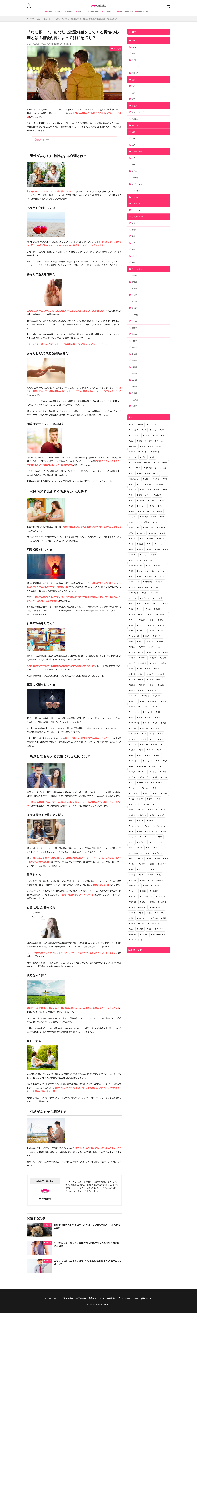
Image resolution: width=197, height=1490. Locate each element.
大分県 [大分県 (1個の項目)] (132, 750)
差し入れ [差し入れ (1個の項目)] (133, 490)
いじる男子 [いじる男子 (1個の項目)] (134, 430)
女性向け (69, 44)
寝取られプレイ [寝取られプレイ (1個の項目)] (161, 566)
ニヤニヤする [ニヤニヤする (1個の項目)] (134, 723)
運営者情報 (68, 1298)
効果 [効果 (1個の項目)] (140, 484)
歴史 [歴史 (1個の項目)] (164, 831)
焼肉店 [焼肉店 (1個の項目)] (163, 663)
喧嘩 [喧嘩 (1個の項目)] (131, 549)
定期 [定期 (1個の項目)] (148, 669)
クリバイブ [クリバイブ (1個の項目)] (134, 788)
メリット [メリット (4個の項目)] (133, 728)
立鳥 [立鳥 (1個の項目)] (149, 566)
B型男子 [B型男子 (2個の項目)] (143, 647)
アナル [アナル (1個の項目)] (155, 587)
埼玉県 (134, 302)
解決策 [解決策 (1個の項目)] (162, 685)
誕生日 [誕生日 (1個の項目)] (147, 479)
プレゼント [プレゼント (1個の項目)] (152, 424)
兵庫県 (134, 367)
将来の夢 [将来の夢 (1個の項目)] (133, 902)
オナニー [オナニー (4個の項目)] (145, 745)
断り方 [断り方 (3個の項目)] (147, 793)
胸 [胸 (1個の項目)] (131, 468)
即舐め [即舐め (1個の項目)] (132, 647)
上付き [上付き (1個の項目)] (132, 777)
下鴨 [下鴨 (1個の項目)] (156, 435)
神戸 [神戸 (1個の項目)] (150, 858)
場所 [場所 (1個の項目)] (140, 576)
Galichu (106, 1304)
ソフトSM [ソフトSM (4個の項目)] (153, 500)
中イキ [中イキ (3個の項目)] (147, 723)
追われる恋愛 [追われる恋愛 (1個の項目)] (156, 907)
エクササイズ (137, 184)
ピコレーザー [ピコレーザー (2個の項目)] (144, 777)
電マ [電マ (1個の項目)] (151, 875)
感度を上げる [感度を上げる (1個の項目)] (134, 528)
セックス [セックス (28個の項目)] (133, 457)
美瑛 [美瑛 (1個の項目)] (165, 462)
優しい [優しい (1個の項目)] (132, 858)
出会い (68, 11)
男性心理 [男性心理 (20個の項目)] (143, 907)
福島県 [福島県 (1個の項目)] (160, 642)
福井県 (134, 328)
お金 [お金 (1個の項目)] (149, 609)
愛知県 (134, 347)
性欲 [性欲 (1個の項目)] (131, 918)
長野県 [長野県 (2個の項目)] (151, 820)
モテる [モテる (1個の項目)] (154, 772)
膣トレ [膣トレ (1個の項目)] (157, 788)
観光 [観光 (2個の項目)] (131, 495)
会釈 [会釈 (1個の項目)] (141, 652)
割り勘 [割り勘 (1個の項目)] (154, 663)
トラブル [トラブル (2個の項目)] (133, 896)
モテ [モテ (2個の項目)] (141, 424)
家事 (133, 249)
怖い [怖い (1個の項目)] (131, 820)
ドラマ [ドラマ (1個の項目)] (142, 511)
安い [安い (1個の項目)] (159, 679)
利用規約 (111, 1298)
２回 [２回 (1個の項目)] (143, 446)
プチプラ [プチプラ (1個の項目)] (161, 582)
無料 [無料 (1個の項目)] (141, 674)
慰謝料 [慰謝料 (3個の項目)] (152, 864)
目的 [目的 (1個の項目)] (131, 609)
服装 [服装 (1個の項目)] (131, 669)
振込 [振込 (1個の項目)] (143, 701)
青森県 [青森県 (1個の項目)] (151, 674)
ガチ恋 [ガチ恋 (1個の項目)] (132, 875)
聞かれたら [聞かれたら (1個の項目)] (158, 636)
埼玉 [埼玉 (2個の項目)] (149, 848)
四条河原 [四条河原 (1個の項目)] (148, 468)
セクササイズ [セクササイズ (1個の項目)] (161, 468)
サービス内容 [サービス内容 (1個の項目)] (134, 886)
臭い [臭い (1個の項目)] (131, 484)
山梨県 (134, 334)
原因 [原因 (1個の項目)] (164, 918)
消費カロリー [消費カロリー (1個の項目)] (143, 918)
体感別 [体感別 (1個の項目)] (144, 891)
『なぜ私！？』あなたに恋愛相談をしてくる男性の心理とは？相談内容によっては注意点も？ (85, 19)
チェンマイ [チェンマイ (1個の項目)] (160, 913)
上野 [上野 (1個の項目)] (156, 723)
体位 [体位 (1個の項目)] (161, 506)
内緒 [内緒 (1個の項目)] (147, 804)
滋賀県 (134, 354)
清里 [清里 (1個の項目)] (158, 717)
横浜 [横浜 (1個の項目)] (131, 717)
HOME (31, 19)
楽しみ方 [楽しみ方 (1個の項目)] (154, 533)
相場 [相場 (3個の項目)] (161, 631)
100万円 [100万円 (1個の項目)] (144, 934)
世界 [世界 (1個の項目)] (159, 750)
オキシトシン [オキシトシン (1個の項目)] (134, 761)
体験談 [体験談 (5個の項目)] (154, 658)
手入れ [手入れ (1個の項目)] (155, 918)
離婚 (133, 86)
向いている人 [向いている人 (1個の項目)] (134, 479)
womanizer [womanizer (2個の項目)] (150, 837)
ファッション (137, 204)
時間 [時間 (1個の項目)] (144, 734)
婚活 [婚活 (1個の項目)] (157, 490)
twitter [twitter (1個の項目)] (162, 571)
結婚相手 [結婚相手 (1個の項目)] (161, 674)
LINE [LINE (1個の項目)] (140, 571)
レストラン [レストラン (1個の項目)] (151, 571)
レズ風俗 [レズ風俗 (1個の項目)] (163, 902)
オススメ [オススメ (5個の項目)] (133, 555)
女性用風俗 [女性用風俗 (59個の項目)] (148, 582)
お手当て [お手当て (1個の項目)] (158, 696)
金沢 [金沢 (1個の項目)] (144, 430)
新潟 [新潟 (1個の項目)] (160, 511)
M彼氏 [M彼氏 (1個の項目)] (151, 538)
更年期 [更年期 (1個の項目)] (141, 799)
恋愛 (48, 11)
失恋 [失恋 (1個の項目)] (131, 842)
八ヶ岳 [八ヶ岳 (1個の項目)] (151, 750)
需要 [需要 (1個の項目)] (159, 446)
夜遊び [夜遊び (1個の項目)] (142, 690)
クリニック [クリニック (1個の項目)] (154, 810)
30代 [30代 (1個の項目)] (132, 766)
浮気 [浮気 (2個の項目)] (158, 652)
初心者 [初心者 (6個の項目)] (152, 625)
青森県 (134, 282)
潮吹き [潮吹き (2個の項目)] (141, 820)
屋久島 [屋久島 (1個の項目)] (132, 913)
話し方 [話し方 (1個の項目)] (162, 815)
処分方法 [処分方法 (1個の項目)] (143, 815)
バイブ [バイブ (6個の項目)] (132, 652)
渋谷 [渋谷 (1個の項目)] (153, 815)
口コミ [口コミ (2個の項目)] (142, 875)
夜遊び (134, 223)
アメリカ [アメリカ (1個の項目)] (145, 555)
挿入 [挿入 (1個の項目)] (161, 739)
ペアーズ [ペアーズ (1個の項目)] (142, 625)
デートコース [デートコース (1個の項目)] (143, 869)
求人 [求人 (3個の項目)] (164, 435)
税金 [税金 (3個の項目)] (153, 506)
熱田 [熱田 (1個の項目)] (158, 549)
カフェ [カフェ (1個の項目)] (154, 430)
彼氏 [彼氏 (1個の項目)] (159, 712)
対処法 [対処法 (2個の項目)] (132, 685)
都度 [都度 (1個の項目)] (131, 642)
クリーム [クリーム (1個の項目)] (159, 544)
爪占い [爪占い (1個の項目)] (164, 766)
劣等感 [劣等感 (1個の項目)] (160, 484)
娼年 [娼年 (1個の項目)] (153, 631)
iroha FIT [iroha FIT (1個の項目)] (142, 500)
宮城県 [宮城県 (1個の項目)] (132, 907)
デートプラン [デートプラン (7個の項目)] (143, 782)
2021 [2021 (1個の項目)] (140, 609)
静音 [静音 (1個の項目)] (131, 603)
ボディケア (136, 164)
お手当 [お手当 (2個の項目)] (157, 479)
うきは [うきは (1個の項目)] (148, 462)
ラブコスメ (136, 197)
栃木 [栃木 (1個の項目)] (154, 555)
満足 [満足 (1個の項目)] (148, 603)
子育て (134, 230)
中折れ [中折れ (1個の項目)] (158, 755)
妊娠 (78, 11)
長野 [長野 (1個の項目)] (141, 750)
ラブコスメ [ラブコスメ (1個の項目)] (145, 598)
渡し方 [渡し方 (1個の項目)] (141, 642)
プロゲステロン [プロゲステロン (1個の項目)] (135, 826)
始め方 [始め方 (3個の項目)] (160, 880)
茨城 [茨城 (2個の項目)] (140, 495)
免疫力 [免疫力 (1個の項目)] (132, 424)
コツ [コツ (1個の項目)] (131, 506)
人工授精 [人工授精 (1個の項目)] (155, 891)
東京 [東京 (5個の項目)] (151, 614)
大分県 (134, 393)
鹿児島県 (135, 399)
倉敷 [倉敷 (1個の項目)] (153, 457)
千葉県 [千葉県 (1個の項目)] (141, 544)
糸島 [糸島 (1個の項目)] (166, 652)
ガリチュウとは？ (53, 1298)
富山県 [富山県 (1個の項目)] (151, 642)
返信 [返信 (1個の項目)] (140, 669)
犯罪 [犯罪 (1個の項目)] (166, 858)
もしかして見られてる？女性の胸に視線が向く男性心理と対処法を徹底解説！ (88, 1244)
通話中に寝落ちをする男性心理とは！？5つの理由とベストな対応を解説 (87, 1226)
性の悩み (135, 125)
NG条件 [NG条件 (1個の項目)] (153, 766)
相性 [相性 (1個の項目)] (164, 810)
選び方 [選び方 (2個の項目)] (142, 620)
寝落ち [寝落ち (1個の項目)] (155, 745)
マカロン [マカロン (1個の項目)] (146, 853)
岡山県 (134, 380)
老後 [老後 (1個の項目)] (158, 799)
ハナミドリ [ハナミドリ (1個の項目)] (142, 631)
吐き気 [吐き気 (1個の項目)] (165, 777)
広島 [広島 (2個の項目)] (157, 462)
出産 (133, 145)
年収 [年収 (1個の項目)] (153, 734)
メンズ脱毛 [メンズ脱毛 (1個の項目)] (134, 593)
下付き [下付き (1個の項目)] (142, 810)
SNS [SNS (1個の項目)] (150, 544)
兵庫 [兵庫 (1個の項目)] (150, 652)
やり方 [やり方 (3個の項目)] (155, 593)
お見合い (135, 119)
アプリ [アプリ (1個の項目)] (157, 603)
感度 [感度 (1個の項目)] (163, 500)
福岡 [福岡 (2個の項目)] (140, 717)
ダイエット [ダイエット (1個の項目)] (142, 506)
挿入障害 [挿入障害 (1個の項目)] (156, 886)
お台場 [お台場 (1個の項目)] (152, 685)
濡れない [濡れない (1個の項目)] (143, 658)
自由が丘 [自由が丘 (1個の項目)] (158, 495)
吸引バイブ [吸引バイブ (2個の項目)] (157, 869)
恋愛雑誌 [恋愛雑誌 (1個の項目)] (146, 522)
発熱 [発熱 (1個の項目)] (131, 631)
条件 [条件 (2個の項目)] (140, 831)
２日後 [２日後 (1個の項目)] (165, 793)
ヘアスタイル (137, 210)
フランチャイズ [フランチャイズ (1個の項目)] (135, 837)
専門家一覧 (81, 1298)
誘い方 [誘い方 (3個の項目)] (142, 685)
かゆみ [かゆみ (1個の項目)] (151, 511)
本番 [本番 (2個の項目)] (165, 479)
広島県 (134, 373)
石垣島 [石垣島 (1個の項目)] (132, 587)
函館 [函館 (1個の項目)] (162, 517)
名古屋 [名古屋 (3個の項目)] (132, 679)
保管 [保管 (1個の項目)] (146, 886)
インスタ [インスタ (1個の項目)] (163, 864)
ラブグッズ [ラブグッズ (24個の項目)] (142, 842)
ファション (107, 11)
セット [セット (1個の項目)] (147, 435)
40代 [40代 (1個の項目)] (132, 799)
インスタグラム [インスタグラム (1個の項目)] (152, 831)
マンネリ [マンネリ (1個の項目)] (133, 891)
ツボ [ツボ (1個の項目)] (156, 707)
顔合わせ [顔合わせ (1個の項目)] (133, 701)
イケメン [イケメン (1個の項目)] (143, 772)
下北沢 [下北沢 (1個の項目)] (162, 625)
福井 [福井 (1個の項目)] (156, 777)
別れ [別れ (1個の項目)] (154, 517)
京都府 (134, 360)
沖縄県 (134, 406)
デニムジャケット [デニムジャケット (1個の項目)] (136, 848)
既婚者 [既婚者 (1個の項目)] (145, 593)
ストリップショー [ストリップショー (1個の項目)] (136, 566)
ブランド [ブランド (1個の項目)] (133, 880)
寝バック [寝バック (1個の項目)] (162, 538)
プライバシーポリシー (128, 1298)
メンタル (135, 256)
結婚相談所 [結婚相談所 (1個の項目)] (154, 701)
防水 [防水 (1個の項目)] (140, 755)
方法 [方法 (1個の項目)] (141, 858)
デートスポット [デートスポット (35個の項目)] (156, 647)
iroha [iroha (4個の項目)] (149, 755)
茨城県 (134, 288)
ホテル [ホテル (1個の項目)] (132, 864)
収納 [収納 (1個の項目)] (131, 755)
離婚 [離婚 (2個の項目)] (163, 533)
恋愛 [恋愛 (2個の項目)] (131, 441)
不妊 (133, 138)
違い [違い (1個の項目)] (131, 929)
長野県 (134, 341)
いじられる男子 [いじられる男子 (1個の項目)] (135, 462)
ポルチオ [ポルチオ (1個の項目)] (146, 696)
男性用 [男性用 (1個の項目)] (152, 620)
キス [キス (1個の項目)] (148, 495)
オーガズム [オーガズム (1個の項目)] (134, 696)
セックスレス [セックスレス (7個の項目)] (134, 712)
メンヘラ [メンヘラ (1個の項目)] (133, 745)
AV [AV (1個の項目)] (143, 538)
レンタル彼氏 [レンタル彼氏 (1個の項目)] (134, 636)
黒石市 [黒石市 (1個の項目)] (132, 690)
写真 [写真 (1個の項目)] (165, 761)
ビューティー (91, 11)
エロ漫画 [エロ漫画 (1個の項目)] (143, 663)
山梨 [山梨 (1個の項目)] (165, 490)
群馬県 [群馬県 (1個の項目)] (149, 576)
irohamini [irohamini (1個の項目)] (142, 533)
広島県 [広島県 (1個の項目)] (132, 614)
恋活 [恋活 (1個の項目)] (159, 875)
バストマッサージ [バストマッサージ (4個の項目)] (136, 940)
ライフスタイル (124, 11)
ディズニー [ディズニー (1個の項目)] (160, 929)
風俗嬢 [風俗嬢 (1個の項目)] (132, 772)
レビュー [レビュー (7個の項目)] (146, 788)
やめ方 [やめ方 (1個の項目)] (149, 441)
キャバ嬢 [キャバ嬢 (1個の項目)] (156, 728)
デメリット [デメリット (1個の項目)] (134, 739)
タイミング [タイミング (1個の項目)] (134, 734)
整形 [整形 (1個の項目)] (151, 446)
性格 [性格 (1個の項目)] (151, 880)
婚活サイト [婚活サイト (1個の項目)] (134, 522)
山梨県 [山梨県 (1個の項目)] (142, 614)
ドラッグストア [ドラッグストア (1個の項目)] (155, 923)
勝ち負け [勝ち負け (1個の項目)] (145, 517)
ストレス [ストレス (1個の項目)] (160, 441)
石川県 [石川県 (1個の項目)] (158, 609)
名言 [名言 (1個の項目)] (131, 473)
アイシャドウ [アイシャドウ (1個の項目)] (162, 614)
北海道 (134, 275)
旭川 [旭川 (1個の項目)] (131, 782)
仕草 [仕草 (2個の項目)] (141, 913)
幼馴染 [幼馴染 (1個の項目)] (141, 929)
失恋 (133, 53)
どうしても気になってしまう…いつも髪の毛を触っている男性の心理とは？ (87, 1262)
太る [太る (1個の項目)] (156, 473)
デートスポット (142, 11)
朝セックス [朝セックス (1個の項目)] (154, 690)
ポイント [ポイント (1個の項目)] (133, 598)
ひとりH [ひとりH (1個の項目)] (162, 528)
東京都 (134, 308)
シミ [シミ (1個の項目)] (164, 745)
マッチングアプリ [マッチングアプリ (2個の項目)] (158, 842)
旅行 (133, 262)
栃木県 (134, 295)
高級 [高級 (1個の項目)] (166, 603)
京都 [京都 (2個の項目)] (143, 880)
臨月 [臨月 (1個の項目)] (140, 603)
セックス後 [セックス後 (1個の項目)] (158, 598)
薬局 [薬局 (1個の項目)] (140, 441)
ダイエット (136, 171)
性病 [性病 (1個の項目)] (160, 837)
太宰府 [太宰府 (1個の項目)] (132, 815)
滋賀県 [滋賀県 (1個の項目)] (151, 679)
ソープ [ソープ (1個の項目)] (132, 452)
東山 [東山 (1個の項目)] (131, 500)
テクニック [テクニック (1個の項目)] (148, 712)
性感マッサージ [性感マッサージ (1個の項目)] (135, 560)
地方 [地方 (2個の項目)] (156, 793)
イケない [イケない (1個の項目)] (164, 772)
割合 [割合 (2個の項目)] (164, 701)
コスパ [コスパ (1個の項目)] (142, 923)
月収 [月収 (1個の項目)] (144, 739)
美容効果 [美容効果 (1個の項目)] (145, 728)
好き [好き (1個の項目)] (162, 430)
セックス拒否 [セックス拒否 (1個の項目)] (146, 490)
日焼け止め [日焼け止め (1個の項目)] (144, 587)
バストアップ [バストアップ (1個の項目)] (134, 582)
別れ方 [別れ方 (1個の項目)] (147, 636)
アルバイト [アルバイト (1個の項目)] (144, 452)
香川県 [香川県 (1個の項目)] (132, 674)
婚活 (133, 99)
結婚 (57, 11)
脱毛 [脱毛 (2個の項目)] (131, 625)
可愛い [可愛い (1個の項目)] (149, 717)
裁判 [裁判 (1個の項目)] (131, 869)
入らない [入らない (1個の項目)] (164, 658)
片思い (134, 47)
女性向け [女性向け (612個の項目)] (156, 452)
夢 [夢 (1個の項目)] (158, 761)
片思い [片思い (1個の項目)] (144, 457)
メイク (134, 158)
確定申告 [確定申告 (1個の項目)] (133, 446)
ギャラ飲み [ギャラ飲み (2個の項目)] (134, 853)
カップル (135, 66)
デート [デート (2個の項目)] (132, 620)
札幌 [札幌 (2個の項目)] (166, 549)
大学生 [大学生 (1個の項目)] (157, 669)
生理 (133, 236)
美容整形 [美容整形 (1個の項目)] (133, 934)
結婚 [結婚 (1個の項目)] (143, 902)
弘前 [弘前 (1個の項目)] (131, 533)
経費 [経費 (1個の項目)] (150, 929)
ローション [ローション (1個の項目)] (150, 560)
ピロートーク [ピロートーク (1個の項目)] (157, 782)
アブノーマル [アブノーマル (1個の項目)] (134, 435)
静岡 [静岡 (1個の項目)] (138, 468)
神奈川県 (135, 315)
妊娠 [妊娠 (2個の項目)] (158, 858)
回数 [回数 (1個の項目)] (131, 571)
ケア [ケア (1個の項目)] (153, 739)
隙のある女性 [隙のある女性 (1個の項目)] (149, 528)
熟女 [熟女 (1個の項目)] (148, 473)
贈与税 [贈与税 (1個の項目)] (152, 902)
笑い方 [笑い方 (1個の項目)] (158, 848)
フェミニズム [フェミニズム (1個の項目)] (161, 576)
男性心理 (47, 19)
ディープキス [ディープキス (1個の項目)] (162, 896)
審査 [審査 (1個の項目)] (161, 734)
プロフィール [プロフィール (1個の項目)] (160, 826)
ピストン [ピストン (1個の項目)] (158, 522)
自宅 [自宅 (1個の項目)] (161, 620)
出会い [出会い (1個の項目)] (132, 658)
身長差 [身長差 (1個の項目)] (141, 549)
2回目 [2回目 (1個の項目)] (132, 511)
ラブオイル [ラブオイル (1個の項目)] (158, 853)
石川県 (134, 321)
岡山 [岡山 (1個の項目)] (131, 576)
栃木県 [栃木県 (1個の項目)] (132, 707)
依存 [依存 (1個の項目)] (150, 799)
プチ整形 (135, 177)
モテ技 (134, 60)
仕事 (133, 243)
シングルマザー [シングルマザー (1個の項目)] (147, 896)
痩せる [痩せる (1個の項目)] (132, 923)
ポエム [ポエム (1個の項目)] (157, 804)
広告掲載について (96, 1298)
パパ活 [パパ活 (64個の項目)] (132, 663)
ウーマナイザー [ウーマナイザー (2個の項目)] (135, 804)
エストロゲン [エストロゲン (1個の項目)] (134, 793)
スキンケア (136, 191)
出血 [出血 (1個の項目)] (131, 831)
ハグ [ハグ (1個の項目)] (131, 544)
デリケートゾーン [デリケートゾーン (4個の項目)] (159, 934)
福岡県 (134, 386)
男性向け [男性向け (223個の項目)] (150, 484)
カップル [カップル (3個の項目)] (133, 517)
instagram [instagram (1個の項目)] (142, 766)
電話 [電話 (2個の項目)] (150, 549)
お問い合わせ (146, 1298)
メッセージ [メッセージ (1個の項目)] (148, 761)
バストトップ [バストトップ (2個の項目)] (144, 707)
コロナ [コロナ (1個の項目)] (148, 826)
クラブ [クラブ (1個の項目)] (142, 864)
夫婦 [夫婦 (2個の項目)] (164, 723)
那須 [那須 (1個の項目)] (150, 913)
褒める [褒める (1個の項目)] (132, 810)
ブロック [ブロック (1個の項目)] (133, 538)
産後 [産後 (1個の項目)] (140, 473)
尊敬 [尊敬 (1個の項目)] (141, 679)
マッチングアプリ (139, 112)
